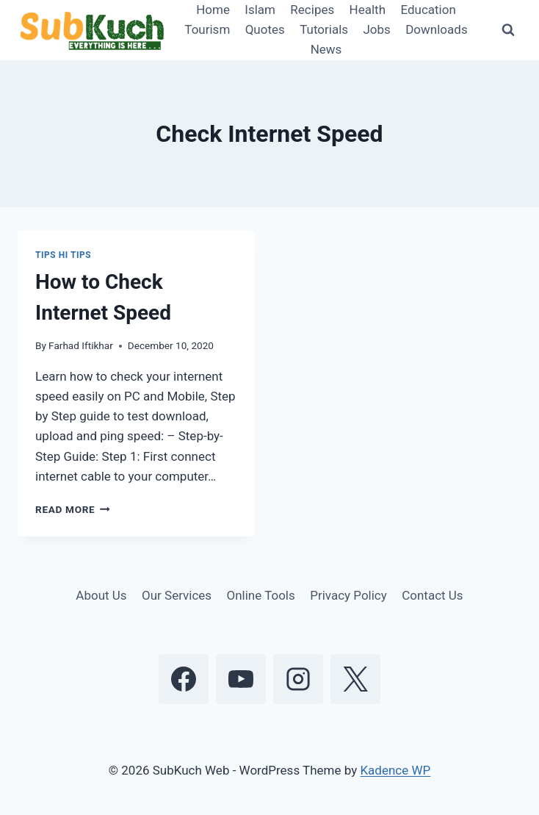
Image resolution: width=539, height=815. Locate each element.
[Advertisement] (402, 328)
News (326, 49)
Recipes (312, 9)
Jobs (376, 29)
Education (427, 9)
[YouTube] (241, 679)
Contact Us (432, 595)
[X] (355, 679)
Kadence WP (395, 770)
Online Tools (261, 595)
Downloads (436, 29)
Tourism (207, 29)
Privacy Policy (348, 595)
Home (213, 9)
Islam (260, 9)
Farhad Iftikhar (80, 345)
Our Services (176, 595)
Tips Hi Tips (63, 255)
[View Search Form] (508, 30)
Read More (72, 509)
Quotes (265, 29)
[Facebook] (184, 679)
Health (368, 9)
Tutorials (324, 29)
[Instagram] (298, 679)
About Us (101, 595)
